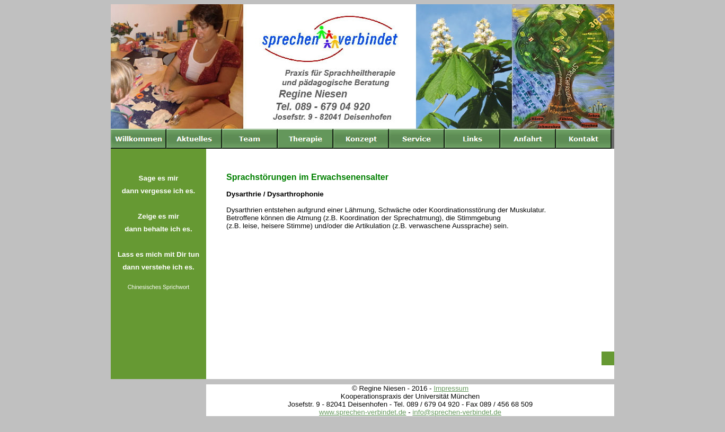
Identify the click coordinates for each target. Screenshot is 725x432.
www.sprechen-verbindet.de (362, 412)
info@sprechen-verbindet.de (456, 412)
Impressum (451, 388)
